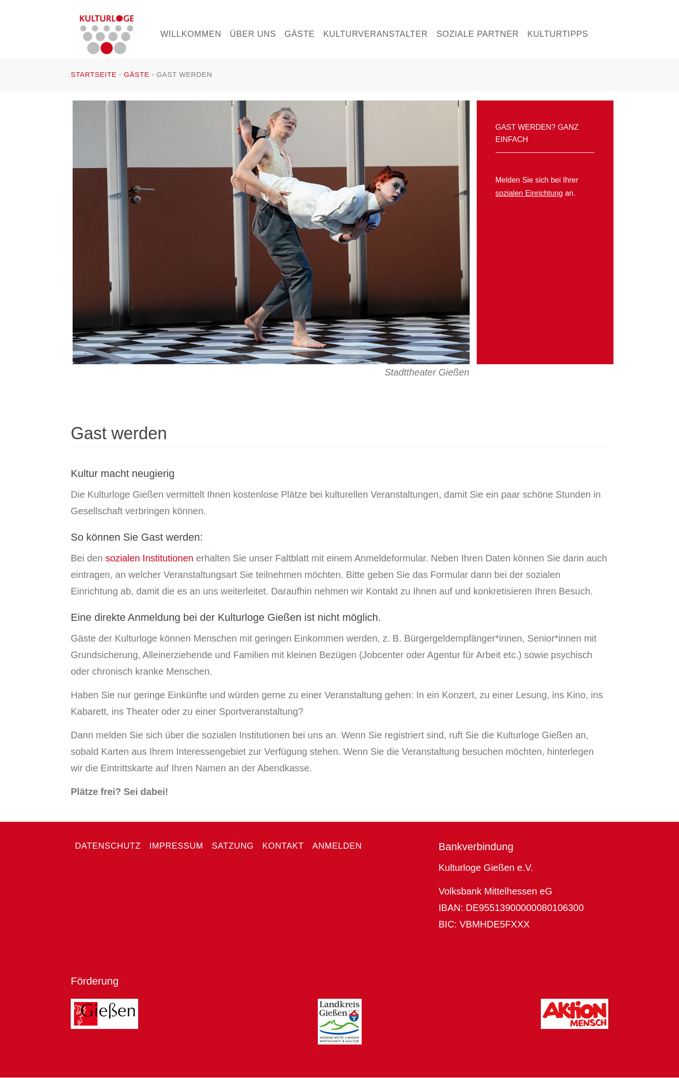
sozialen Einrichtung (529, 193)
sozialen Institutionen (149, 558)
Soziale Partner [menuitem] (477, 34)
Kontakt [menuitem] (283, 846)
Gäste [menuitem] (299, 34)
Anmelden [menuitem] (337, 846)
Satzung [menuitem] (233, 846)
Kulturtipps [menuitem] (557, 34)
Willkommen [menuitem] (190, 34)
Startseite (93, 74)
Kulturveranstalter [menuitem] (375, 34)
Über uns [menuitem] (253, 34)
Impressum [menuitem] (176, 846)
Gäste (136, 74)
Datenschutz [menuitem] (108, 846)
